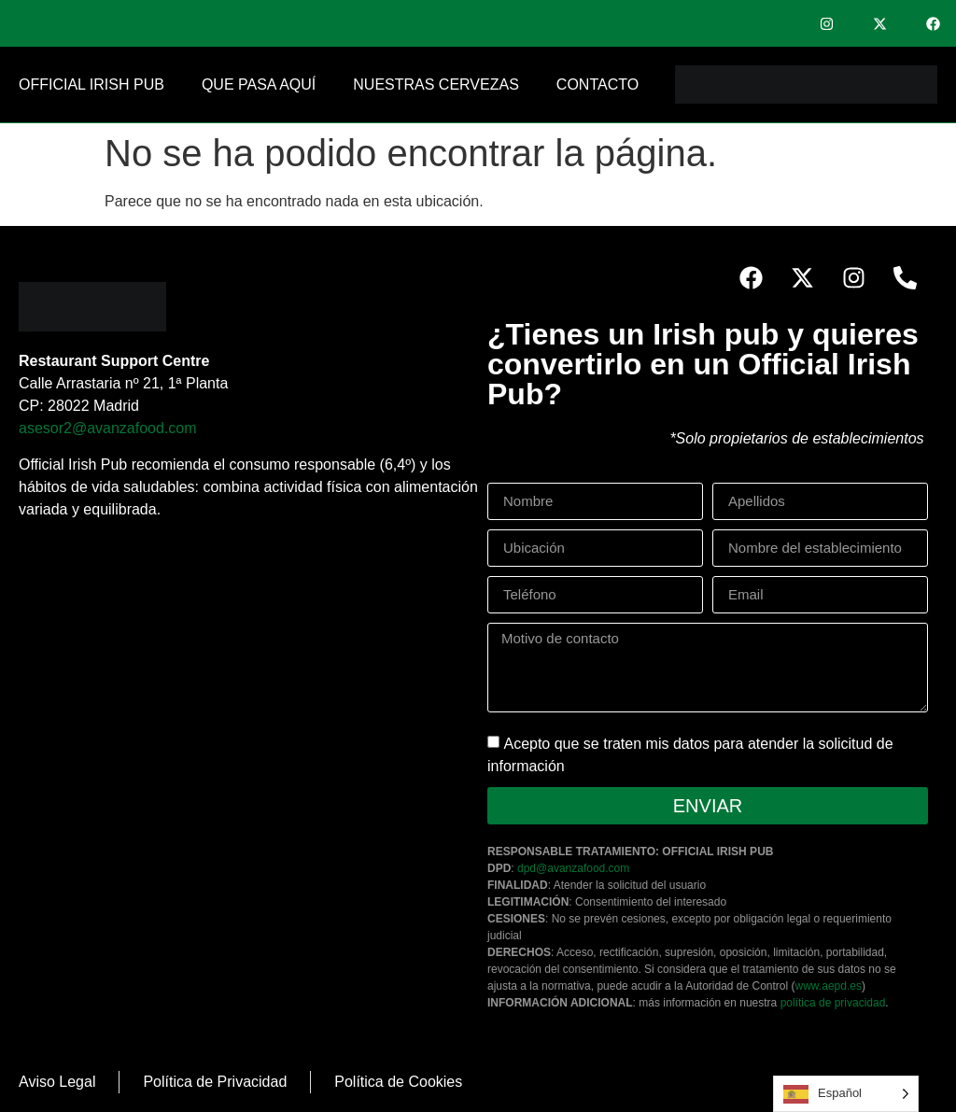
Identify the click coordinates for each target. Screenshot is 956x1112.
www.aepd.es (828, 985)
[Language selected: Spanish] (846, 1094)
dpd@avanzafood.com (573, 868)
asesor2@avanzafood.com (108, 428)
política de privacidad (833, 1002)
